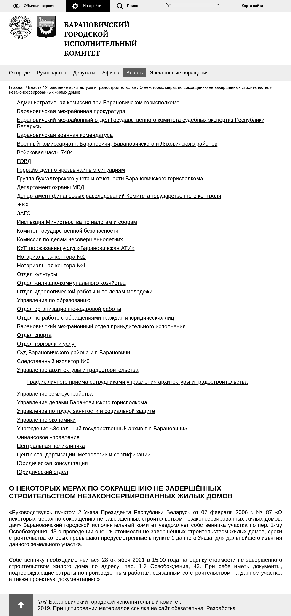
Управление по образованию (53, 300)
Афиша (110, 73)
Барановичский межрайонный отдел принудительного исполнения (101, 326)
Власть (134, 73)
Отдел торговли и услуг (46, 344)
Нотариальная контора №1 (51, 265)
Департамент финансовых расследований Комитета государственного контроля (119, 196)
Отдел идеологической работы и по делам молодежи (84, 291)
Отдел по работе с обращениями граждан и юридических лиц (95, 318)
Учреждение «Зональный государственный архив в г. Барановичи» (102, 428)
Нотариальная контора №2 (51, 257)
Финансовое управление (48, 437)
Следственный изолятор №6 (53, 361)
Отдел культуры (37, 274)
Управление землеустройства (55, 394)
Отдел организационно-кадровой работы (69, 309)
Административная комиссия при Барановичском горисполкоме (98, 102)
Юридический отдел (42, 472)
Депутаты (84, 73)
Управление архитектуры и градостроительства (90, 87)
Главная (17, 87)
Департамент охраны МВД (50, 187)
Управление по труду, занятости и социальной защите (86, 411)
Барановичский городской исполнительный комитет (100, 39)
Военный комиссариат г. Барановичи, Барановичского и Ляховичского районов (117, 144)
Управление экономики (46, 420)
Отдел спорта (34, 335)
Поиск (132, 6)
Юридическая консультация (52, 463)
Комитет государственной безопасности (67, 231)
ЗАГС (24, 213)
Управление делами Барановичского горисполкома (82, 402)
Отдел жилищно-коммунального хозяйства (71, 283)
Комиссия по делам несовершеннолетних (70, 239)
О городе (19, 73)
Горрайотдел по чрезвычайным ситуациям (71, 170)
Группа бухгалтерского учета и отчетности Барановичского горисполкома (110, 178)
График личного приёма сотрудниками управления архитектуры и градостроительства (137, 382)
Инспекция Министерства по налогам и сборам (77, 222)
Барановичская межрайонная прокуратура (71, 111)
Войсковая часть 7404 (45, 152)
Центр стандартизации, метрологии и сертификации (83, 454)
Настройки (92, 6)
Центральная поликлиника (51, 446)
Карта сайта (252, 6)
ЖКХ (23, 204)
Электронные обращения (179, 73)
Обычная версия (39, 6)
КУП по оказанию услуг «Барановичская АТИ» (76, 248)
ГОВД (24, 161)
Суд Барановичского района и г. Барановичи (73, 352)
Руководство (51, 73)
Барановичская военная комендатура (65, 135)
